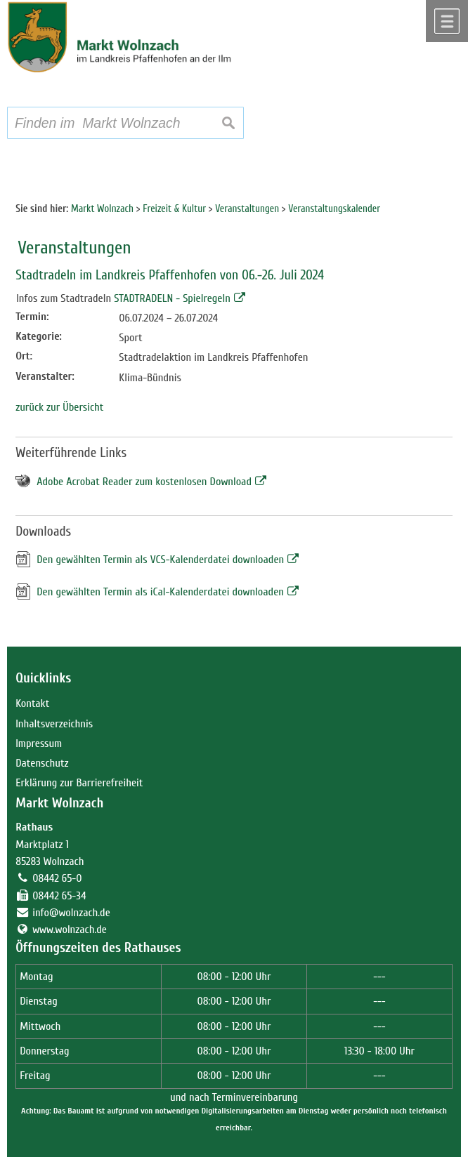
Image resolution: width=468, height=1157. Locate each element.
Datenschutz (41, 763)
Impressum (38, 743)
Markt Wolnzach (59, 803)
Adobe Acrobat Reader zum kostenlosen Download (144, 481)
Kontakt (32, 703)
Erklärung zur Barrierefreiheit (79, 782)
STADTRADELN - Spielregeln (172, 298)
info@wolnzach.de (71, 912)
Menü (447, 21)
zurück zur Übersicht (59, 407)
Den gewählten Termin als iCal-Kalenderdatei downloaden (160, 592)
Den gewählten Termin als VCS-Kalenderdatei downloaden (160, 559)
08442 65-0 (57, 878)
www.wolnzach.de (69, 929)
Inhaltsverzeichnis (54, 724)
